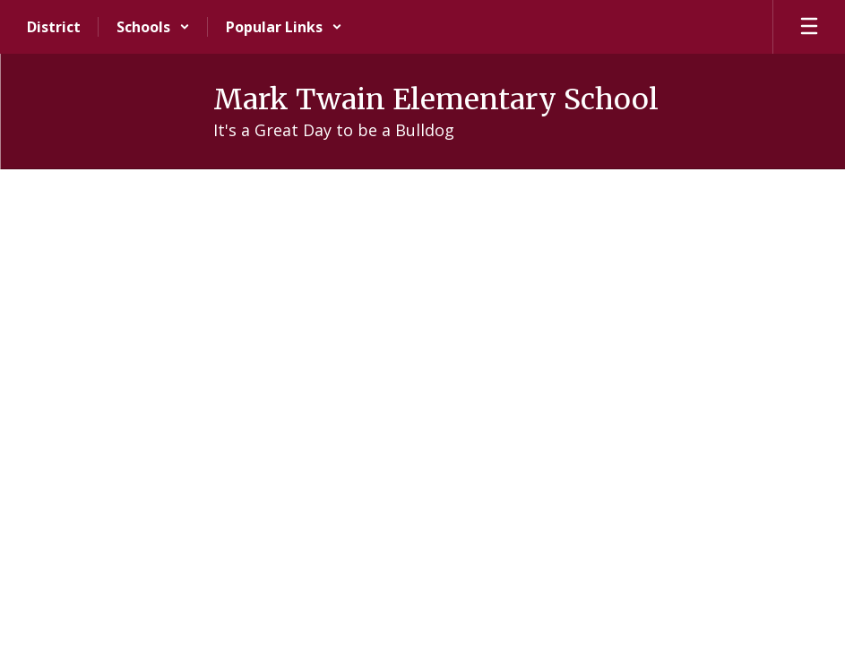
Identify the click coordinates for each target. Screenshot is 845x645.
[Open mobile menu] (809, 27)
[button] (153, 27)
